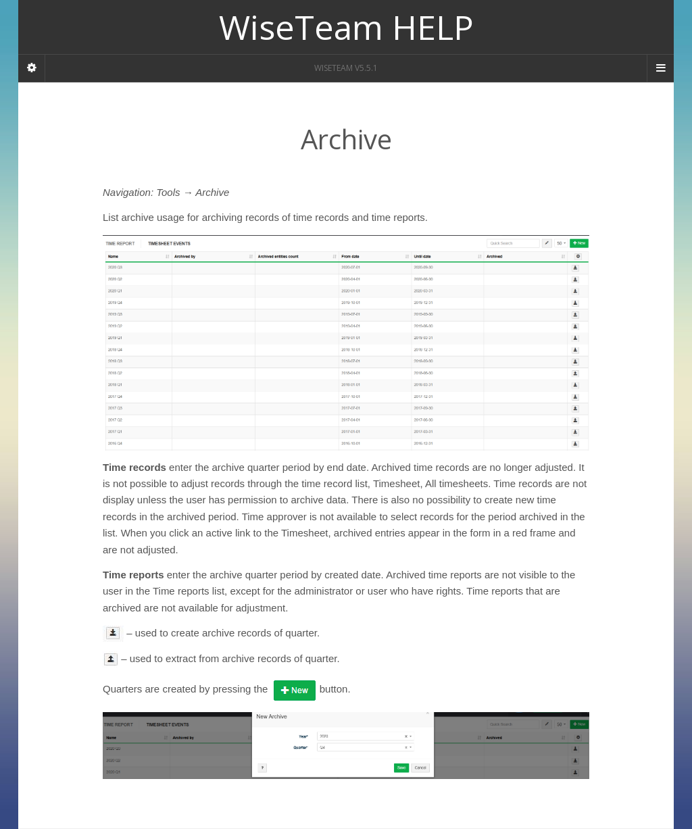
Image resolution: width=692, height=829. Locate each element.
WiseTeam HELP (346, 27)
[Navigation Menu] (660, 68)
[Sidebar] (31, 68)
